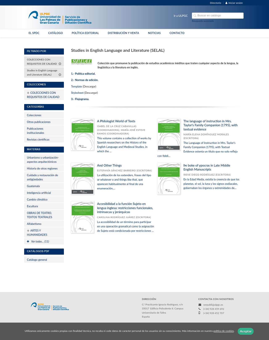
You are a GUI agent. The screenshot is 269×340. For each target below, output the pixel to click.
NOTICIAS (154, 33)
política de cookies (223, 331)
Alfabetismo (34, 223)
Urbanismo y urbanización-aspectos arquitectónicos (43, 159)
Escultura (32, 206)
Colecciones (34, 115)
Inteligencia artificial (39, 192)
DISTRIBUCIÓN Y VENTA (123, 33)
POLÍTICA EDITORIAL (85, 33)
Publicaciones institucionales (35, 130)
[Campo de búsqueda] (218, 16)
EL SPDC (34, 33)
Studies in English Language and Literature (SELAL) (44, 72)
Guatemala (33, 186)
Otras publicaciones (38, 122)
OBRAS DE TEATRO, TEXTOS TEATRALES (39, 215)
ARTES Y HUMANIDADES (37, 232)
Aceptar (246, 331)
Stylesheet (77, 92)
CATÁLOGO (55, 33)
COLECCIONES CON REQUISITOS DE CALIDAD (44, 61)
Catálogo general (37, 259)
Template (76, 86)
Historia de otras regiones (42, 168)
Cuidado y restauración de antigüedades (42, 177)
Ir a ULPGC (181, 15)
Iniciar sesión (234, 2)
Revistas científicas (38, 139)
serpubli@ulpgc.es (213, 304)
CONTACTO (177, 33)
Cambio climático (37, 199)
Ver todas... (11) (38, 241)
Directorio (215, 2)
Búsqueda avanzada (203, 20)
